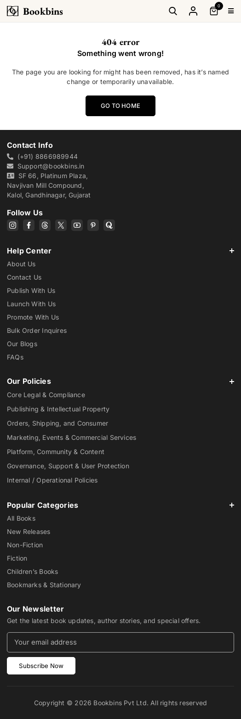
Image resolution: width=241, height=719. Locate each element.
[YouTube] (77, 225)
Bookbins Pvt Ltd (119, 703)
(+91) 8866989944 (47, 156)
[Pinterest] (93, 225)
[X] (61, 225)
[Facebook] (28, 225)
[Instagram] (12, 225)
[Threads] (45, 225)
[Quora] (109, 225)
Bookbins (43, 11)
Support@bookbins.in (51, 166)
